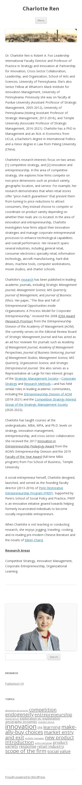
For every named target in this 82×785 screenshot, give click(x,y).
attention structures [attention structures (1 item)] (16, 710)
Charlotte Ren (41, 8)
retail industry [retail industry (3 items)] (50, 746)
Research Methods (37, 384)
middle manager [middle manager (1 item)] (34, 738)
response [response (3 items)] (27, 746)
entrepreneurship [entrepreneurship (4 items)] (53, 714)
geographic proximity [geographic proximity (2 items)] (21, 721)
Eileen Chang (34, 540)
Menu (41, 20)
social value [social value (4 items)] (59, 751)
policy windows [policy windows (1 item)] (43, 743)
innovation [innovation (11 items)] (21, 726)
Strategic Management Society (36, 378)
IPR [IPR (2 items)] (39, 727)
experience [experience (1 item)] (12, 718)
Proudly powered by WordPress (25, 777)
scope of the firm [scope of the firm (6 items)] (25, 750)
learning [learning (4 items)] (52, 727)
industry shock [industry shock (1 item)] (46, 722)
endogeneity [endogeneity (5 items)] (19, 714)
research (27, 279)
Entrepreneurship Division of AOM (48, 394)
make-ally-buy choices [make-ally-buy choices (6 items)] (41, 729)
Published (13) (14, 684)
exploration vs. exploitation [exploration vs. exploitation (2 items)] (40, 718)
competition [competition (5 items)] (43, 709)
